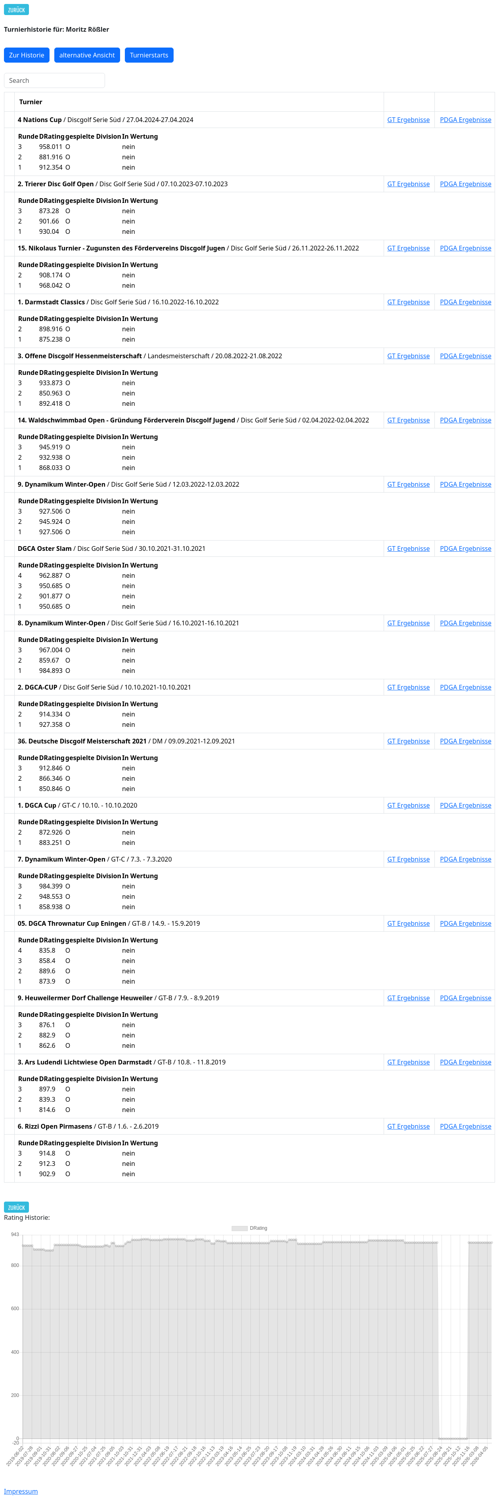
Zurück (16, 10)
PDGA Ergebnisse (465, 119)
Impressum (21, 1491)
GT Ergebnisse (408, 119)
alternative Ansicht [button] (87, 55)
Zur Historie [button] (26, 55)
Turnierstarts (149, 55)
